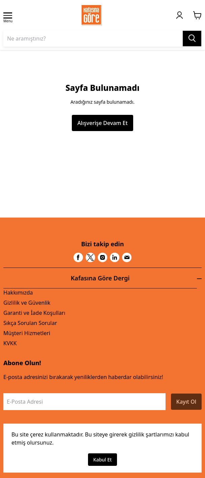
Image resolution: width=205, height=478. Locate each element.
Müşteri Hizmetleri (26, 333)
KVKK (10, 343)
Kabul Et (102, 459)
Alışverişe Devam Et (102, 123)
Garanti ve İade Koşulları (34, 313)
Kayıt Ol (186, 401)
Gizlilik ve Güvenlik (26, 302)
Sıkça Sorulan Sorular (30, 323)
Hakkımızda (18, 292)
